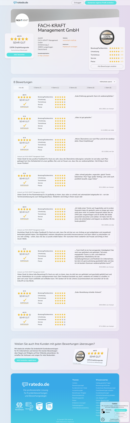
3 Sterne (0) (73, 88)
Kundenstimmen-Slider (79, 388)
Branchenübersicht (78, 395)
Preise (74, 399)
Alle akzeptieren (120, 411)
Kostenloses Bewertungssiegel (106, 388)
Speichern (120, 418)
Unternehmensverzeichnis (80, 406)
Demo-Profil (100, 409)
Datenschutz (63, 420)
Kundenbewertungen (102, 392)
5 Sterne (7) (37, 88)
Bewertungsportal (78, 397)
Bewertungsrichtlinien (103, 385)
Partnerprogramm (77, 404)
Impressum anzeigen (70, 47)
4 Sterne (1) (55, 88)
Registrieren (99, 414)
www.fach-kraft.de (69, 40)
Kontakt (98, 411)
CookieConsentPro (114, 420)
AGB (57, 420)
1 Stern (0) (108, 88)
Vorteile (74, 383)
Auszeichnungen (77, 390)
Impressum (71, 420)
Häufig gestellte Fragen (103, 383)
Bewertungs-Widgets (79, 392)
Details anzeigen (120, 414)
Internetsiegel (100, 402)
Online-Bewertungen (102, 399)
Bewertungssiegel (78, 385)
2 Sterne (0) (90, 88)
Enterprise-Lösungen (79, 402)
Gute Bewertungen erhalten (104, 390)
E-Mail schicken (43, 56)
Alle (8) (21, 88)
